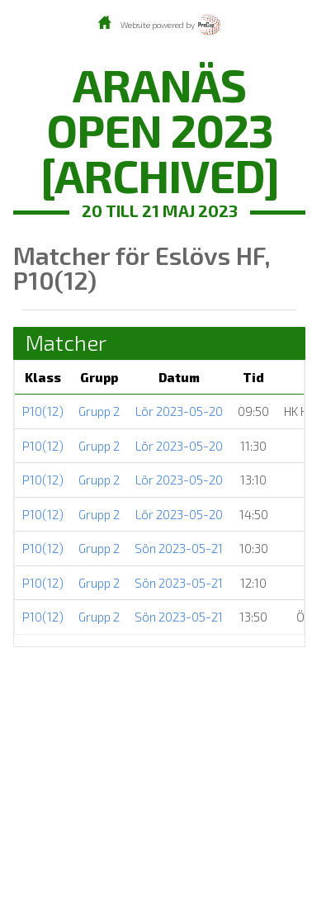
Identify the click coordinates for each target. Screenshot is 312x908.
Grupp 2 (99, 411)
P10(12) (43, 411)
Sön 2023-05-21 (179, 548)
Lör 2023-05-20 (179, 411)
